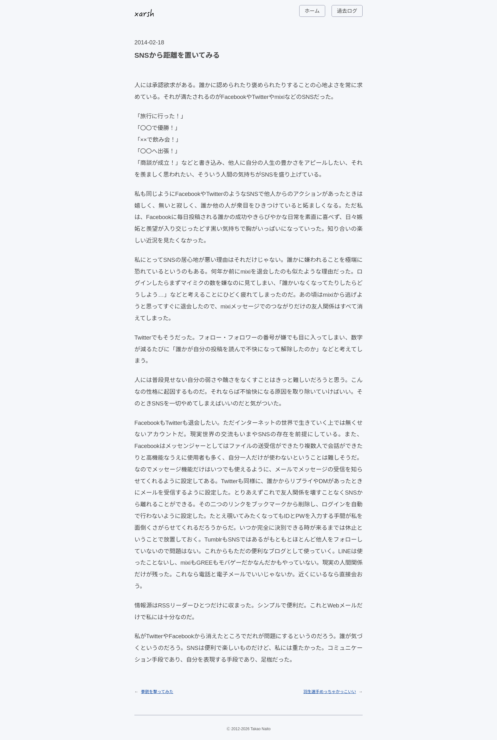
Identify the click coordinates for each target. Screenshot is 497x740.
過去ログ (347, 11)
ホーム (312, 11)
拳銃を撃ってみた (157, 691)
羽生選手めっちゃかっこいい (329, 691)
